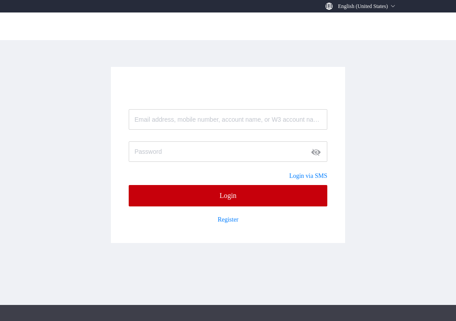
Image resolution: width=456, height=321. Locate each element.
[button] (366, 6)
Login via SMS (308, 176)
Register (228, 219)
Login (228, 195)
